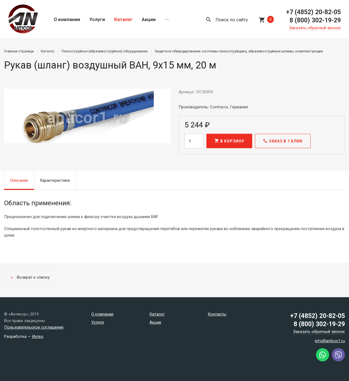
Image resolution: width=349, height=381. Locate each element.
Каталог (123, 19)
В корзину (229, 140)
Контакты (217, 314)
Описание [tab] (19, 180)
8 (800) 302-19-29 (315, 20)
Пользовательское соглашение (34, 327)
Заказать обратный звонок (315, 27)
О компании (67, 19)
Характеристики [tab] (55, 180)
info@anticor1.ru (330, 340)
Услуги (97, 19)
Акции (149, 19)
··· (167, 19)
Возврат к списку (29, 277)
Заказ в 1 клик (283, 140)
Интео (37, 336)
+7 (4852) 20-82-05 (313, 12)
